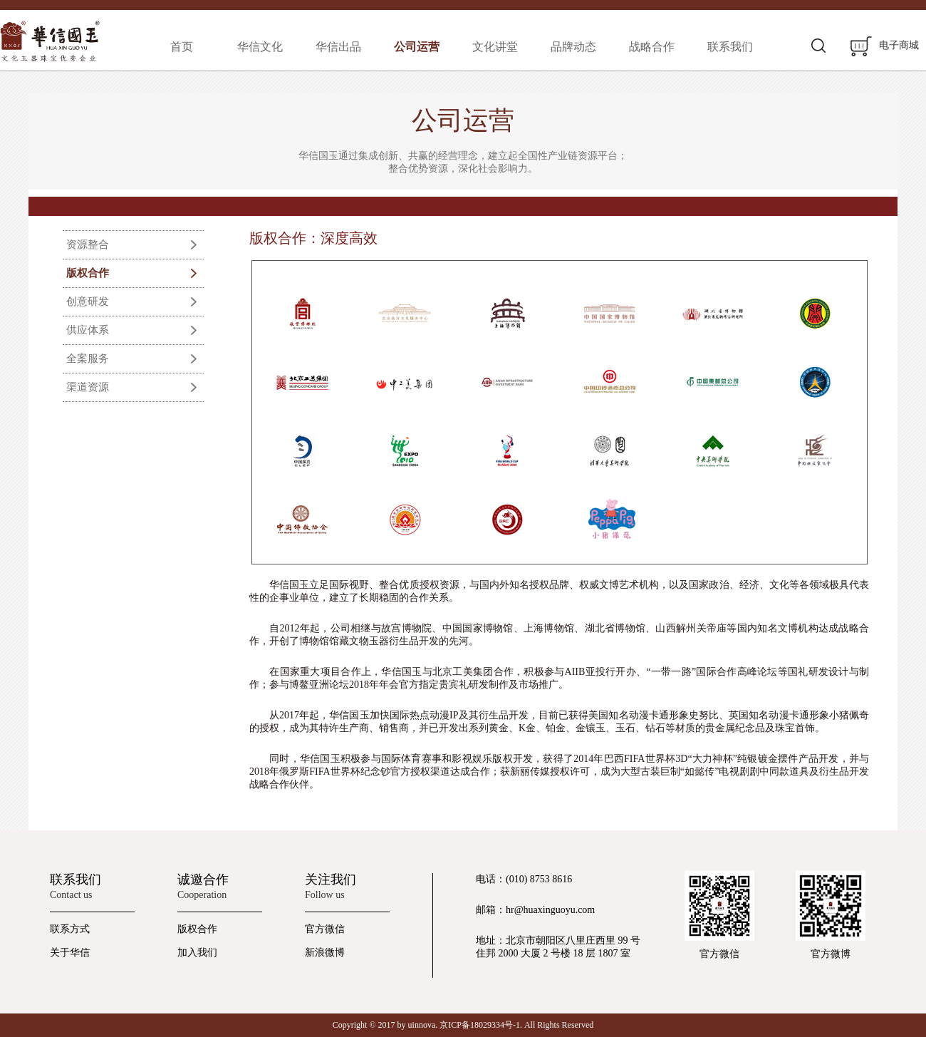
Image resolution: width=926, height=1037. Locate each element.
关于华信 (70, 952)
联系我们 (730, 47)
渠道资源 (87, 387)
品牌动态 (573, 47)
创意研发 (87, 301)
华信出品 (338, 47)
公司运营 (416, 47)
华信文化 (260, 47)
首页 (181, 47)
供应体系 (87, 330)
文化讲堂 (495, 47)
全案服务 (87, 358)
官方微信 (325, 929)
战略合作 (652, 47)
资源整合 (87, 244)
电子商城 (884, 46)
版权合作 (87, 273)
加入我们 (197, 952)
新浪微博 (325, 952)
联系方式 (70, 929)
